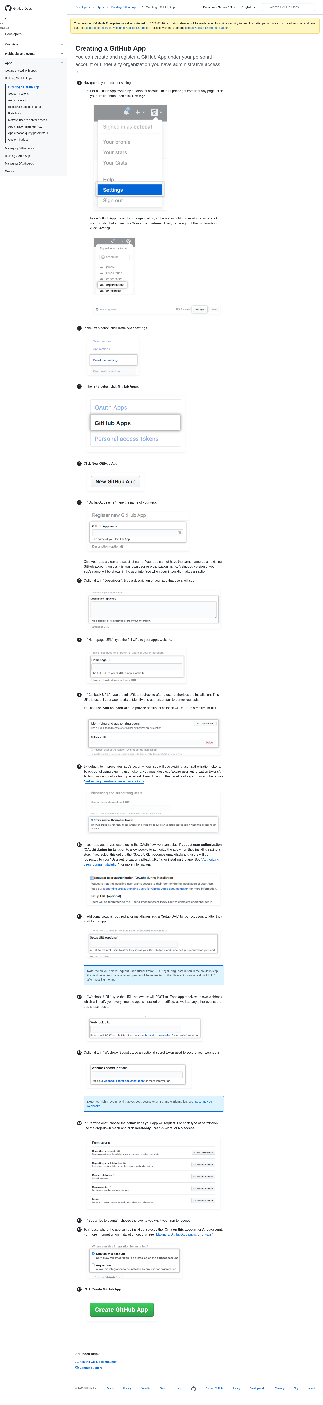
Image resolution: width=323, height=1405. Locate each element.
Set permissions (18, 93)
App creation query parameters (28, 133)
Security (145, 1388)
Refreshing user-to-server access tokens (114, 781)
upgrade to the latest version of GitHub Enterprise (117, 27)
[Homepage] (193, 1389)
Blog (296, 1388)
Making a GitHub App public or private (184, 1234)
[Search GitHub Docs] (288, 7)
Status (163, 1388)
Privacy (127, 1388)
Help (178, 1388)
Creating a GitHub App (23, 87)
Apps (102, 7)
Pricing (236, 1388)
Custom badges (18, 139)
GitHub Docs (22, 8)
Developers (13, 34)
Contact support (88, 1367)
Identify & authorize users (24, 106)
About (311, 1388)
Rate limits (15, 113)
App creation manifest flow (25, 126)
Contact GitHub (214, 1388)
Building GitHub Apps (127, 7)
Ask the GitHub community (96, 1361)
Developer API (258, 1388)
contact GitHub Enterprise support (207, 27)
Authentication (17, 100)
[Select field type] (219, 7)
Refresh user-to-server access (27, 120)
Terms (110, 1388)
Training (279, 1388)
